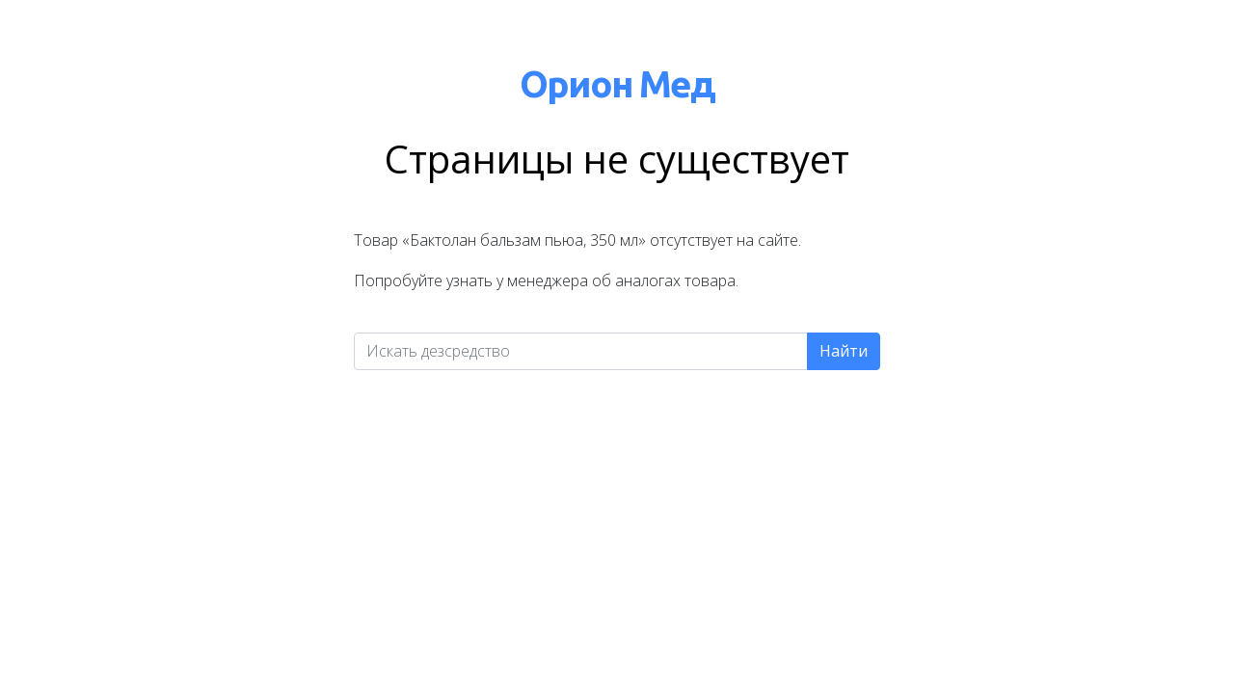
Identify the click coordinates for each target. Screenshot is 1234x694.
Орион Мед (617, 83)
